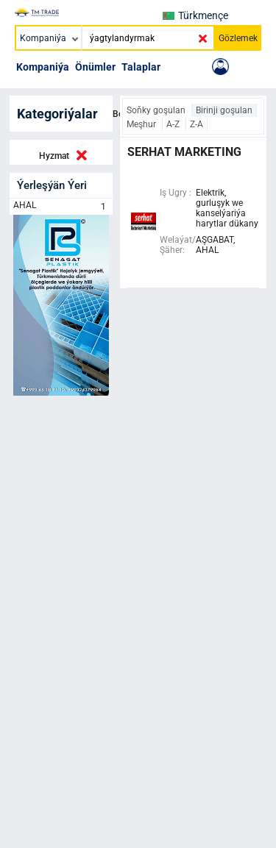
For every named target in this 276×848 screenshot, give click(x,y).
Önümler (95, 67)
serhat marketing (184, 152)
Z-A (196, 124)
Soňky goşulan (157, 110)
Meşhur (142, 124)
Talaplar (140, 67)
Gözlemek (238, 38)
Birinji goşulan (224, 110)
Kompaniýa (42, 67)
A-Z (174, 124)
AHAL (61, 206)
